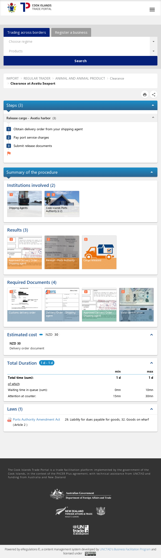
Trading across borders (26, 32)
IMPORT (12, 78)
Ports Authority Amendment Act (37, 419)
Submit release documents (33, 146)
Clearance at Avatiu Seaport (32, 83)
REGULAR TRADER (37, 78)
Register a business (71, 32)
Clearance (117, 78)
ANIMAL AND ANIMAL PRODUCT (80, 78)
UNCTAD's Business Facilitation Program (125, 549)
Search (80, 60)
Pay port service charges (31, 137)
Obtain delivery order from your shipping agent (48, 129)
